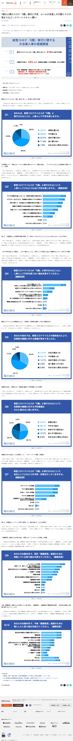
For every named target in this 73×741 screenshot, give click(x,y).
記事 (30, 3)
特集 (20, 3)
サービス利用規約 (53, 734)
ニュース (15, 711)
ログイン (6, 705)
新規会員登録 (17, 705)
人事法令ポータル (39, 711)
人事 (8, 25)
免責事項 (42, 734)
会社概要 (46, 734)
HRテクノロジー (52, 3)
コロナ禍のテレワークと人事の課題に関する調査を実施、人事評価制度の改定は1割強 (25, 680)
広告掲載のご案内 (66, 705)
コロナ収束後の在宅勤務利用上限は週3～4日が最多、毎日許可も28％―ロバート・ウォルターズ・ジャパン (30, 678)
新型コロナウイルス (15, 25)
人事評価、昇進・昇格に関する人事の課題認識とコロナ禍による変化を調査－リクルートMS (26, 675)
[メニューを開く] (2, 3)
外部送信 (70, 734)
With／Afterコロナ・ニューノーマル (28, 25)
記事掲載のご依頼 (55, 705)
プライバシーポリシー (62, 734)
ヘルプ (23, 734)
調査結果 (4, 25)
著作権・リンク (29, 734)
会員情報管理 (36, 734)
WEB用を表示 (5, 685)
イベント (44, 3)
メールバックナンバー (37, 704)
